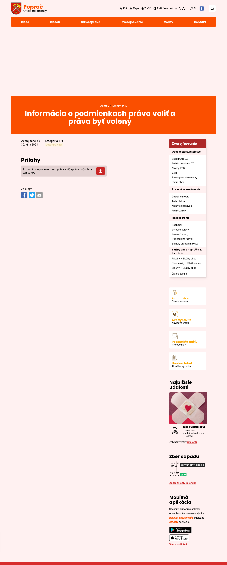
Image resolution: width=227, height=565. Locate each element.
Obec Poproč (96, 556)
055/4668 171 (196, 534)
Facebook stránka (199, 542)
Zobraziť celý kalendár (182, 418)
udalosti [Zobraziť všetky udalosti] (192, 377)
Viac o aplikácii (178, 479)
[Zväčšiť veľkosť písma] (183, 8)
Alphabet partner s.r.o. (54, 556)
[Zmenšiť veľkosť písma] (176, 8)
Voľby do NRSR (54, 80)
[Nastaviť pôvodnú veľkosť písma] (179, 8)
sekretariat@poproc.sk (202, 538)
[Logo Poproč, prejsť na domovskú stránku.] (29, 8)
